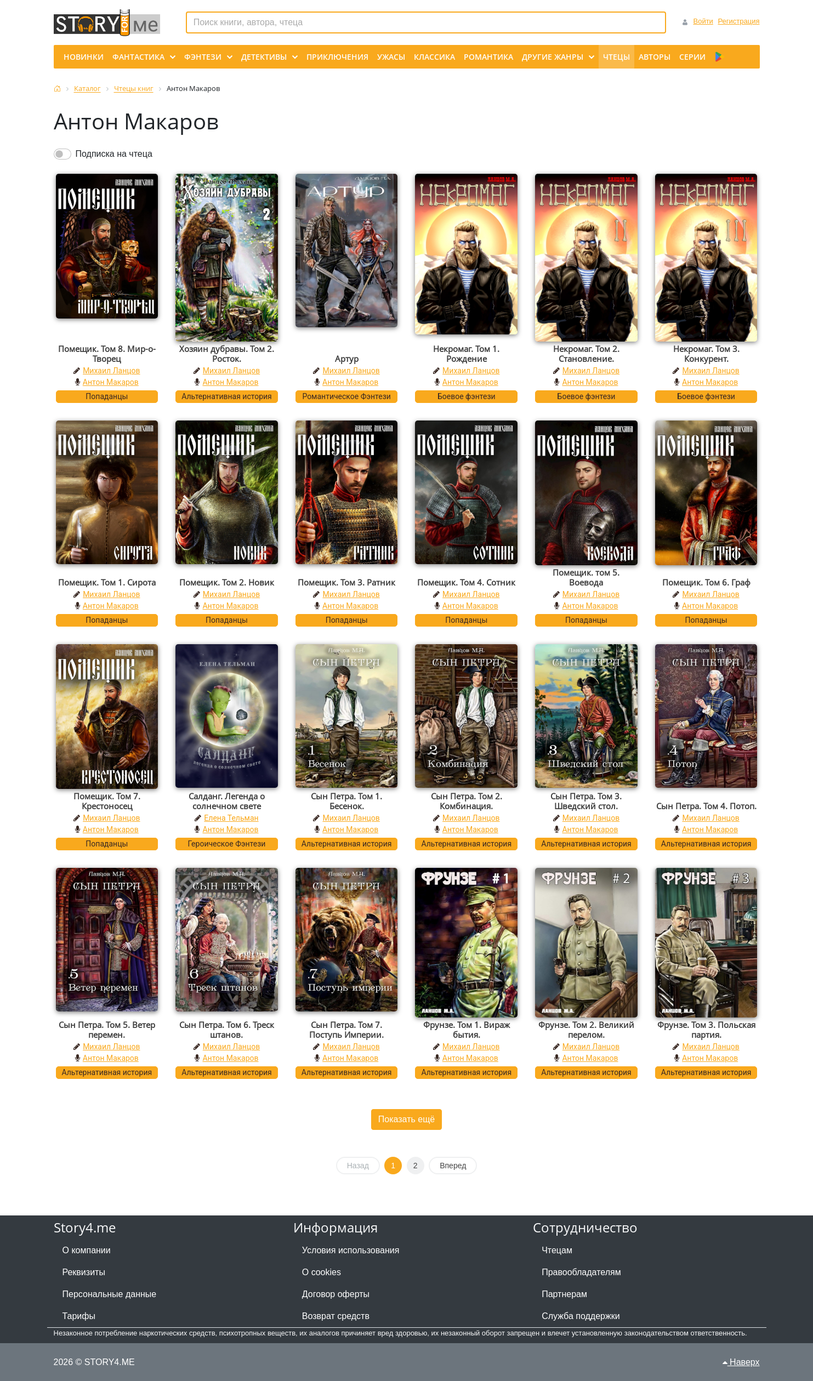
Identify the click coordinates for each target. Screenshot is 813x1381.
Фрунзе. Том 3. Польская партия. (706, 1029)
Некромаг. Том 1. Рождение (466, 353)
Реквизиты (83, 1272)
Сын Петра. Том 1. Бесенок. (346, 801)
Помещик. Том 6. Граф (706, 582)
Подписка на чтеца (114, 153)
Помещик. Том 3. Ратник (346, 582)
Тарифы (78, 1316)
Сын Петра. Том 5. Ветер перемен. (107, 1029)
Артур (347, 358)
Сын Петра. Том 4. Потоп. (706, 805)
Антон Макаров (111, 382)
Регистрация (739, 21)
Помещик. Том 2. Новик (226, 582)
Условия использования (351, 1250)
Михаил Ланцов (111, 370)
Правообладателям (581, 1272)
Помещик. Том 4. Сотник (466, 582)
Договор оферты (335, 1294)
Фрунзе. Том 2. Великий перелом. (586, 1029)
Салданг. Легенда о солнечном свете (227, 801)
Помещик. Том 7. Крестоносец (106, 801)
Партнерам (564, 1294)
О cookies (321, 1272)
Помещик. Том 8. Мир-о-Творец (107, 353)
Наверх (741, 1362)
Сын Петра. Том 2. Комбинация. (466, 801)
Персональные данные (109, 1294)
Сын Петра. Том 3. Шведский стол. (586, 801)
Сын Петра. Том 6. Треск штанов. (226, 1029)
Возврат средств (335, 1316)
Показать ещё (406, 1119)
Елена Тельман (231, 818)
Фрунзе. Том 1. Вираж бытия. (466, 1029)
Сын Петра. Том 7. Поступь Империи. (346, 1029)
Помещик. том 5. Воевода (586, 577)
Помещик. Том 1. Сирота (107, 582)
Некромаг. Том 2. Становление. (586, 353)
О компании (86, 1250)
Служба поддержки (580, 1316)
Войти (703, 21)
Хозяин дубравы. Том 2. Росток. (226, 353)
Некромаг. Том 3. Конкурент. (706, 353)
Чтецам (557, 1250)
